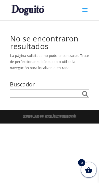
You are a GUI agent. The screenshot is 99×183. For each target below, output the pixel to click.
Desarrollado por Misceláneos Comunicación (49, 116)
